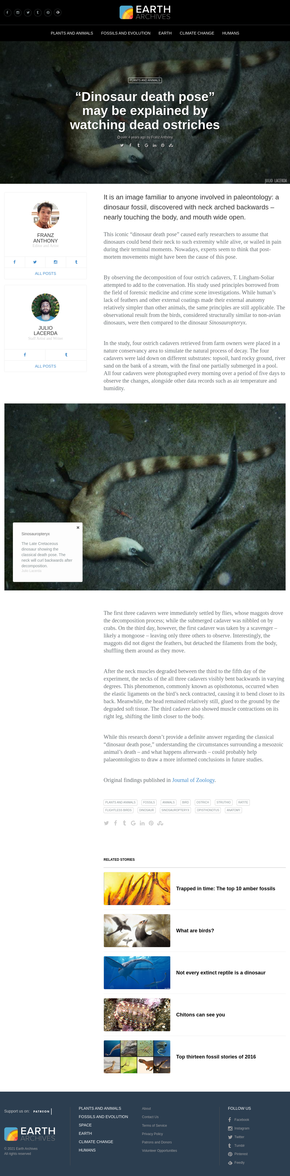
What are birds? (195, 930)
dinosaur (146, 810)
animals (168, 802)
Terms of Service (154, 1126)
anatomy (233, 810)
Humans (230, 33)
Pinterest (238, 1154)
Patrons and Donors (157, 1142)
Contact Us (150, 1117)
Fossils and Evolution (126, 33)
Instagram (239, 1128)
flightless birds (118, 810)
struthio (224, 802)
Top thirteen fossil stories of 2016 (216, 1057)
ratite (243, 802)
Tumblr (236, 1145)
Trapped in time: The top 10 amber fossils (225, 888)
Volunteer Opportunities (159, 1151)
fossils (149, 802)
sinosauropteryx (176, 810)
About (146, 1109)
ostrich (202, 802)
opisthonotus (208, 810)
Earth (165, 33)
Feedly (236, 1163)
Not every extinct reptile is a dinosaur (220, 972)
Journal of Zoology (193, 780)
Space (85, 1125)
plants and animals (120, 802)
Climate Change (197, 33)
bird (185, 802)
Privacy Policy (152, 1134)
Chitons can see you (200, 1015)
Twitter (236, 1137)
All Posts (45, 273)
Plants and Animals (72, 33)
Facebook (238, 1120)
